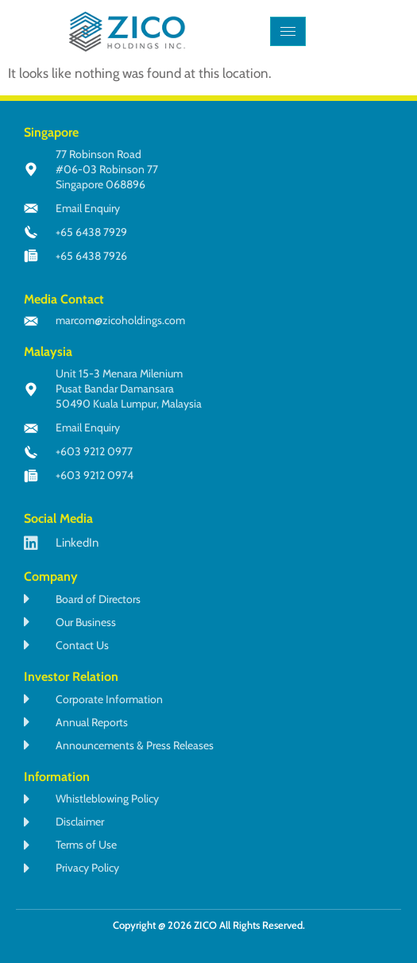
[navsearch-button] (357, 32)
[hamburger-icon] (288, 31)
